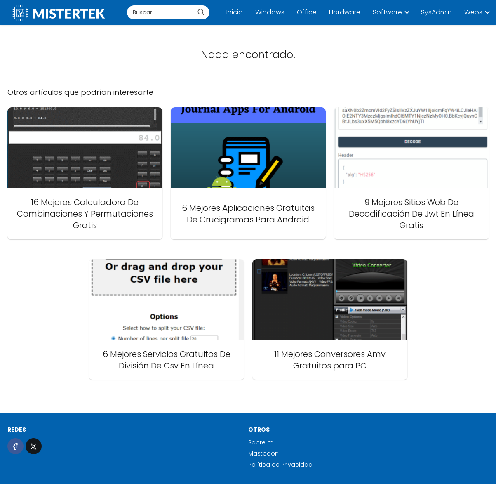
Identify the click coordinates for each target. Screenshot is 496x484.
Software (387, 12)
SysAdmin (436, 12)
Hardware (344, 12)
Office (307, 12)
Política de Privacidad (280, 464)
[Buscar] (200, 12)
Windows (269, 12)
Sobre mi (261, 442)
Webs (473, 12)
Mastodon (263, 453)
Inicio (234, 12)
